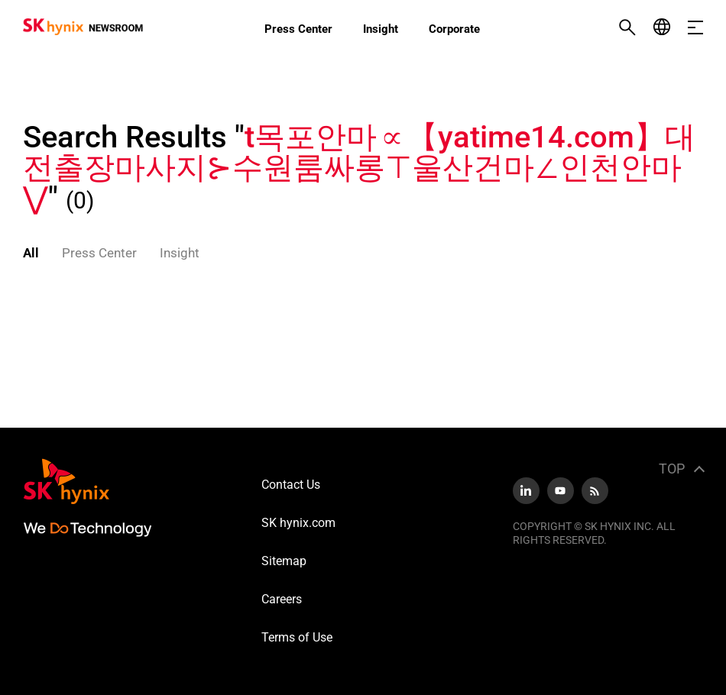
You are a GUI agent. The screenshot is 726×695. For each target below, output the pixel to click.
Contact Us (290, 484)
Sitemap (283, 561)
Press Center (298, 29)
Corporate (454, 29)
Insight (380, 29)
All (31, 252)
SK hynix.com (298, 523)
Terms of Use (296, 637)
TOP (672, 469)
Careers (281, 599)
